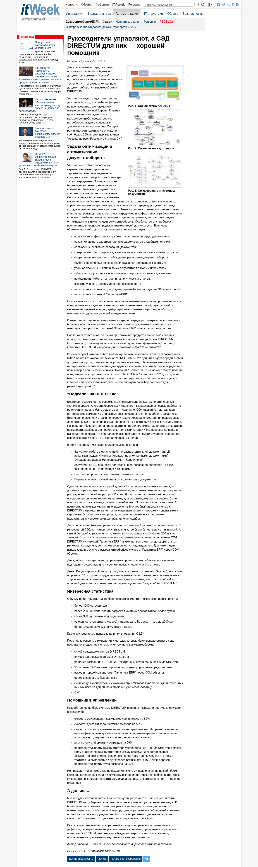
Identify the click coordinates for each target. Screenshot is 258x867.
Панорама (27, 36)
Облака (172, 13)
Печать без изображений (126, 858)
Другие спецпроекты (81, 858)
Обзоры (86, 4)
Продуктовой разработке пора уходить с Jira (45, 45)
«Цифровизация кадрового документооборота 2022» (101, 27)
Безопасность (193, 13)
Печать (102, 858)
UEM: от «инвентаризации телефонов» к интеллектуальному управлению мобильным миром (39, 160)
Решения (150, 21)
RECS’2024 (167, 21)
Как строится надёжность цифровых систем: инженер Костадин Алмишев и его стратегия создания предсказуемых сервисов (40, 75)
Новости (71, 4)
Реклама (134, 4)
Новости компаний (128, 21)
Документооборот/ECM (33, 19)
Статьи (107, 21)
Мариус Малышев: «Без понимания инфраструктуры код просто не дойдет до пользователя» (39, 105)
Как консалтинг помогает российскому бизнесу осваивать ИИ (48, 132)
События (102, 4)
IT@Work (118, 4)
